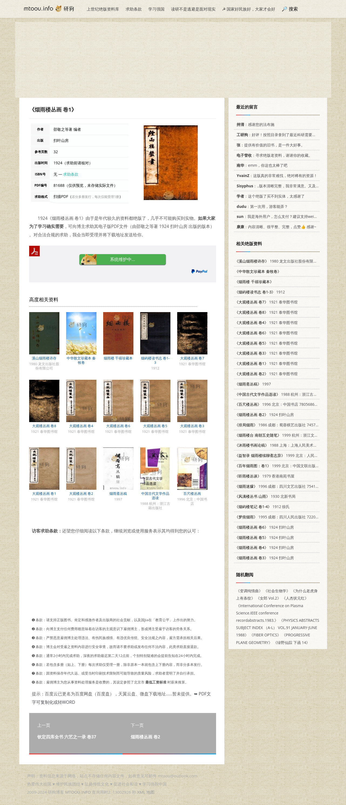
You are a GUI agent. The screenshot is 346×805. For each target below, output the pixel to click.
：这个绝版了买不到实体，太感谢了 (270, 196)
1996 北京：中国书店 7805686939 (278, 404)
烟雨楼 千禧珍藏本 (118, 358)
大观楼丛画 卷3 (192, 425)
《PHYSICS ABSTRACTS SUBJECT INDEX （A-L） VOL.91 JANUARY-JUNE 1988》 (277, 627)
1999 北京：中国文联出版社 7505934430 (288, 465)
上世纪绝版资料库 (103, 9)
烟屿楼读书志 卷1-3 (155, 360)
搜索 (293, 9)
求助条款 (134, 9)
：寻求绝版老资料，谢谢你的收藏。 (273, 155)
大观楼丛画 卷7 (192, 358)
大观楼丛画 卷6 (118, 425)
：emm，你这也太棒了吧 (261, 165)
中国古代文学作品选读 (155, 495)
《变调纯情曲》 (249, 590)
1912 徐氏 (262, 506)
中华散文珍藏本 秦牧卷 (81, 360)
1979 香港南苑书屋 (264, 476)
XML (141, 792)
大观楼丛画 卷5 (155, 425)
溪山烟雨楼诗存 (44, 358)
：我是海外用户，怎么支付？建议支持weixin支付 (281, 216)
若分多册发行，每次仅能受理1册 (95, 196)
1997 (253, 384)
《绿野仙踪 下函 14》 (291, 642)
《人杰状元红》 (295, 598)
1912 (260, 291)
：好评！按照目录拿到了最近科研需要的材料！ (281, 134)
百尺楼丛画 (192, 493)
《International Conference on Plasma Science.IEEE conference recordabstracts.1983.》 (269, 613)
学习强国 (156, 9)
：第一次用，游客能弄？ (261, 206)
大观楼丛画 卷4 (81, 425)
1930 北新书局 (265, 496)
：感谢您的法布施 (254, 124)
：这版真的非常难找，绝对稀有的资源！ (276, 175)
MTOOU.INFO (78, 792)
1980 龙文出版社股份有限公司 (278, 261)
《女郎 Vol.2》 (268, 598)
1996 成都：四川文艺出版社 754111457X (281, 486)
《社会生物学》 (277, 590)
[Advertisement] (173, 60)
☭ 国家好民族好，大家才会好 (248, 9)
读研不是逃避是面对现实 (193, 9)
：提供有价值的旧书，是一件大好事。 (270, 145)
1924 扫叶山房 (264, 414)
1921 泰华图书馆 (266, 302)
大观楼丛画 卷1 (44, 493)
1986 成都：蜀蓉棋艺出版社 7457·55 (278, 424)
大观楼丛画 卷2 (81, 493)
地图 (150, 792)
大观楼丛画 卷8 (44, 425)
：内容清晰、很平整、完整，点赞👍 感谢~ (275, 226)
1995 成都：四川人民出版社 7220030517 (281, 516)
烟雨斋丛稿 (118, 493)
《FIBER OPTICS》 (265, 634)
